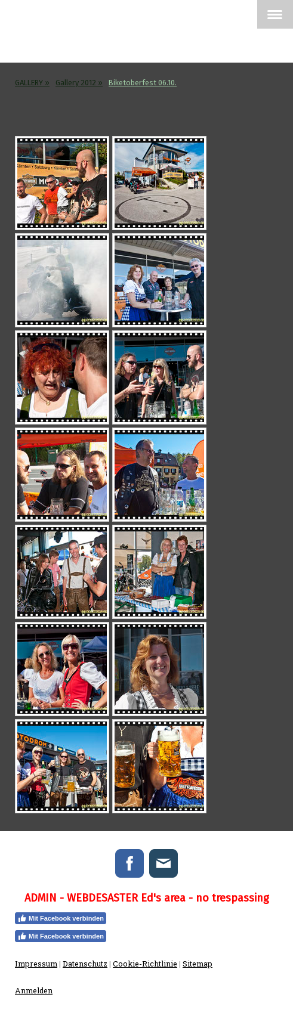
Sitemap (197, 963)
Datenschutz (85, 963)
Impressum (36, 963)
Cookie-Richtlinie (145, 963)
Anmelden (34, 990)
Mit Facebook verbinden (60, 918)
